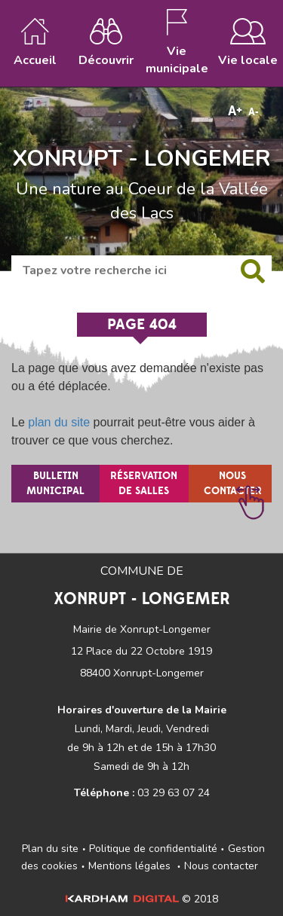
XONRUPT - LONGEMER (141, 159)
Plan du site (50, 848)
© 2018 (142, 899)
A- (253, 112)
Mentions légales (129, 866)
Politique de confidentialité (153, 848)
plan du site (59, 422)
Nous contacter (221, 866)
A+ (235, 111)
